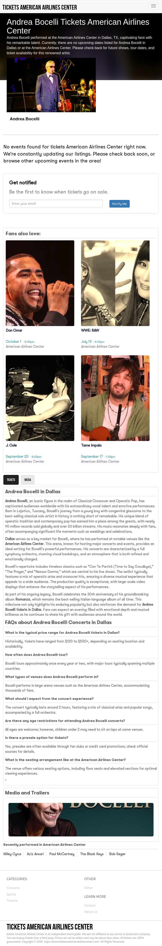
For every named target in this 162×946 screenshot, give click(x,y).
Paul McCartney (61, 854)
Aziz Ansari (35, 854)
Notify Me (119, 204)
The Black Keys (92, 854)
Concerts (13, 888)
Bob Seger (117, 854)
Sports (11, 894)
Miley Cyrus (12, 854)
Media (28, 479)
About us (90, 911)
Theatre (12, 900)
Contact (90, 905)
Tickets (11, 479)
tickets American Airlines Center (50, 927)
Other (88, 888)
